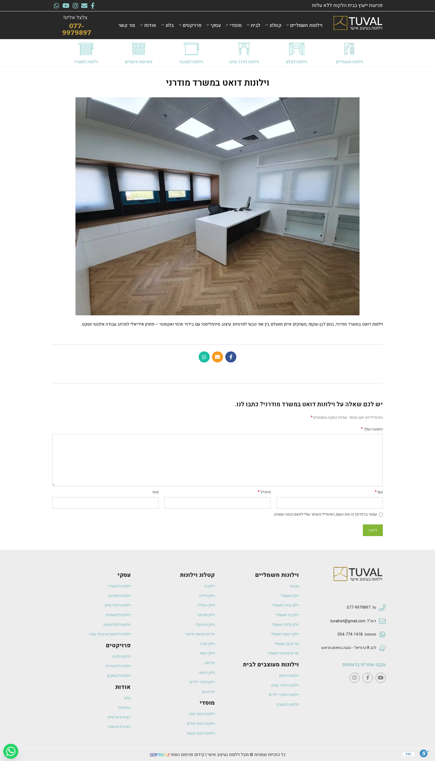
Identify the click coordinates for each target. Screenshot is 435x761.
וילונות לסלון (296, 62)
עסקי (124, 575)
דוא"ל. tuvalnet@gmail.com (353, 621)
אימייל (264, 492)
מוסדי (207, 703)
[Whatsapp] (10, 751)
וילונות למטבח (191, 62)
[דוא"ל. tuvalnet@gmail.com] (382, 621)
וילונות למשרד (86, 62)
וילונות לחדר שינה (244, 62)
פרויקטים (118, 645)
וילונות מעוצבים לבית (271, 664)
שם (379, 492)
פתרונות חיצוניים (138, 62)
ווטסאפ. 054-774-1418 (357, 634)
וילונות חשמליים (349, 62)
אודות (123, 687)
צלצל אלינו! (75, 17)
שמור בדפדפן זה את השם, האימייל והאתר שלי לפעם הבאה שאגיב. (325, 514)
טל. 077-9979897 (361, 607)
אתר (155, 492)
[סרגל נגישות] (424, 753)
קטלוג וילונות (197, 575)
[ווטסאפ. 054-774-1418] (382, 634)
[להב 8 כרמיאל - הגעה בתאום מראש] (382, 648)
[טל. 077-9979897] (382, 608)
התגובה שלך (372, 429)
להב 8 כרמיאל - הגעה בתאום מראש (348, 648)
